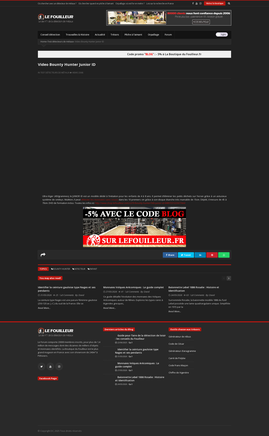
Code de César (176, 343)
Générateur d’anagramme (182, 351)
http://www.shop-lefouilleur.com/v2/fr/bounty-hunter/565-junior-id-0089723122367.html (140, 203)
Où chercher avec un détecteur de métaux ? (57, 3)
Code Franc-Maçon (178, 365)
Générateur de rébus (180, 336)
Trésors (114, 34)
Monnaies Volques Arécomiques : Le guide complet (133, 287)
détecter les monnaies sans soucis (99, 199)
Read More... (44, 307)
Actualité (100, 34)
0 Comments (68, 295)
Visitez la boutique (214, 3)
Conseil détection (50, 34)
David (81, 295)
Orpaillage (153, 34)
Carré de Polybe (177, 358)
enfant (93, 268)
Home (43, 41)
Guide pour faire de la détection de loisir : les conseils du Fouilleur (140, 337)
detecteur (79, 268)
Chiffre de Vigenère (179, 372)
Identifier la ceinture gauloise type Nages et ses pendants (136, 351)
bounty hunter (61, 268)
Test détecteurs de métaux (60, 41)
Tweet (186, 254)
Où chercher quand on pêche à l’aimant (96, 3)
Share (170, 254)
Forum (168, 34)
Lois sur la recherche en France (160, 3)
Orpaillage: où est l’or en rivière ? (129, 3)
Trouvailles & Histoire (77, 34)
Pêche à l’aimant (133, 34)
